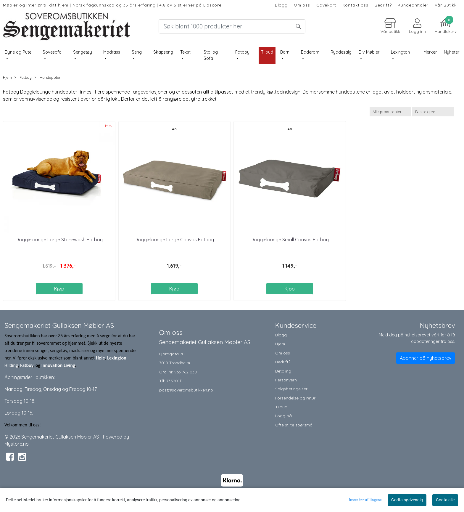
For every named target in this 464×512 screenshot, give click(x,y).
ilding (12, 365)
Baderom (310, 52)
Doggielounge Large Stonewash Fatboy (59, 240)
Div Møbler (369, 52)
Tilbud (281, 406)
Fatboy (242, 52)
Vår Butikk (446, 4)
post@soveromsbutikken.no (186, 389)
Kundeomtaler (413, 4)
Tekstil (186, 52)
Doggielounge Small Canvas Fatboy (290, 240)
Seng (137, 52)
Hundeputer (48, 77)
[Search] (232, 26)
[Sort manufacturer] (390, 111)
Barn (284, 52)
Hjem (7, 77)
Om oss (302, 4)
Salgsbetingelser (291, 388)
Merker (430, 52)
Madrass (111, 52)
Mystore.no (16, 444)
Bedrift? (383, 4)
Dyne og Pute (18, 52)
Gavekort (326, 4)
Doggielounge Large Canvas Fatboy (174, 240)
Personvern (286, 379)
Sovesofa (52, 52)
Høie (100, 358)
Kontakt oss (355, 4)
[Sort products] (433, 111)
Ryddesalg (341, 52)
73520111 (174, 380)
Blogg (281, 4)
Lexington (400, 52)
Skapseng (163, 52)
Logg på (283, 415)
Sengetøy (82, 52)
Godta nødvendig (407, 499)
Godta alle (445, 499)
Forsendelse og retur (295, 397)
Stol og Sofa (211, 55)
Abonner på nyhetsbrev (425, 358)
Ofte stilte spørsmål (294, 424)
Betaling (283, 370)
